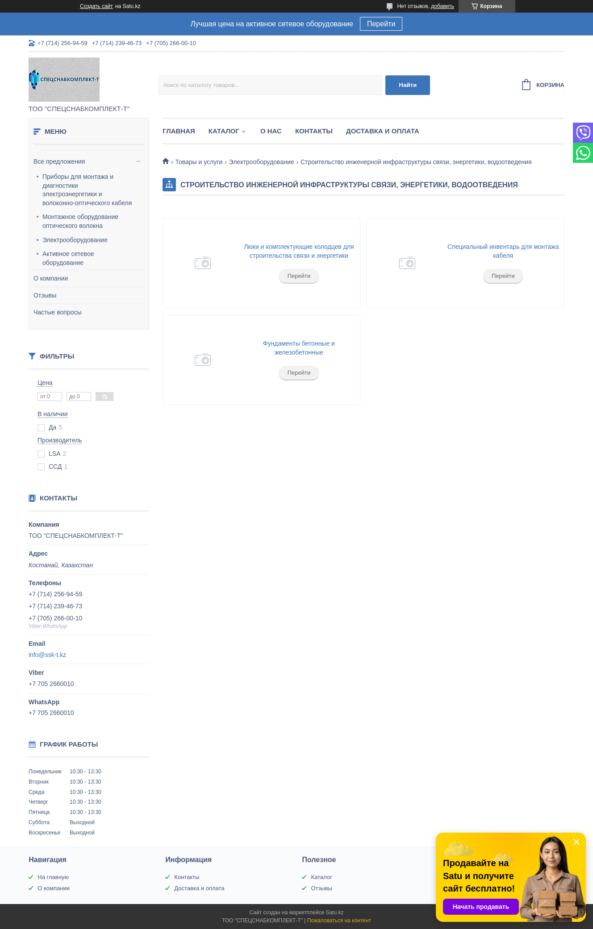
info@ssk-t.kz (47, 654)
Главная (179, 131)
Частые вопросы (57, 312)
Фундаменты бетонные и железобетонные (299, 348)
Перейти (381, 24)
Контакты (314, 131)
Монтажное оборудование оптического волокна (80, 221)
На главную (53, 877)
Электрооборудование (75, 240)
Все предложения (59, 161)
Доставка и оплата (382, 131)
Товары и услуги (198, 161)
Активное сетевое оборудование (68, 258)
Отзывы (44, 295)
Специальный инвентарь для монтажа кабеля (503, 251)
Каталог (224, 131)
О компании (50, 278)
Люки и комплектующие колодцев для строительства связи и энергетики (299, 251)
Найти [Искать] (408, 85)
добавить (442, 6)
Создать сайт (96, 6)
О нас (271, 131)
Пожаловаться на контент (339, 920)
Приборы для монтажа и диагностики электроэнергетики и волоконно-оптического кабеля (87, 189)
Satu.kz (334, 912)
